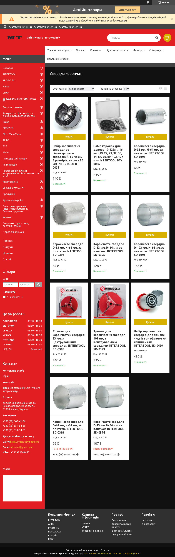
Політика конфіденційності (127, 553)
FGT (5, 146)
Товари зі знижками (93, 530)
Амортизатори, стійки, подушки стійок (16, 224)
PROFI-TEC (9, 80)
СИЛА (6, 92)
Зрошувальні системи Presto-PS (20, 100)
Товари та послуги (58, 50)
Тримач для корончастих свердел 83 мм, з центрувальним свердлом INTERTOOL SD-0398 (69, 340)
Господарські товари (15, 158)
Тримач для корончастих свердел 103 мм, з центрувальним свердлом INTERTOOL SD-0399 (109, 340)
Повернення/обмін (58, 59)
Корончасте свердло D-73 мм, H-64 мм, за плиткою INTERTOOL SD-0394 (108, 427)
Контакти (95, 50)
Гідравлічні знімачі (13, 232)
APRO (6, 140)
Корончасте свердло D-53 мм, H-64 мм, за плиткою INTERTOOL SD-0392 (68, 249)
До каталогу (148, 524)
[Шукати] (157, 38)
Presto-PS (53, 528)
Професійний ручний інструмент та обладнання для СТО (21, 173)
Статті (7, 259)
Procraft (52, 535)
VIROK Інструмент (13, 188)
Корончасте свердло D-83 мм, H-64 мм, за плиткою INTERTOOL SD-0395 (108, 249)
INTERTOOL (9, 74)
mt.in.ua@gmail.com (21, 447)
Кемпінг (7, 217)
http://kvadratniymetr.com (24, 441)
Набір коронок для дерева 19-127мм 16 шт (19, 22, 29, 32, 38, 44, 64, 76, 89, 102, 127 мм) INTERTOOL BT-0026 (108, 155)
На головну (148, 520)
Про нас (80, 50)
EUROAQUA (54, 531)
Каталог (8, 68)
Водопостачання (12, 107)
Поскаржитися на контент (97, 553)
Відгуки (8, 246)
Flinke (6, 86)
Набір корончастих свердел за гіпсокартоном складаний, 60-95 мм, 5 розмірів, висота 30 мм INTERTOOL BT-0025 (68, 156)
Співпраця (155, 50)
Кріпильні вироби (13, 200)
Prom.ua (105, 550)
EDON (6, 152)
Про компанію (119, 520)
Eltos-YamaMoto (12, 134)
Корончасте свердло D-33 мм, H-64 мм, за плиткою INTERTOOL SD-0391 (149, 151)
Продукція (9, 194)
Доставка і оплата (117, 50)
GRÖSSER (8, 128)
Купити (69, 136)
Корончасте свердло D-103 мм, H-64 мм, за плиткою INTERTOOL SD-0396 (149, 249)
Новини (8, 253)
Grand (6, 122)
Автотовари (10, 164)
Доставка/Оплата (122, 530)
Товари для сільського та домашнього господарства (19, 114)
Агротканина (10, 181)
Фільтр (137, 50)
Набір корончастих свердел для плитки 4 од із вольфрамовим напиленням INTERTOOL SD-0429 (150, 338)
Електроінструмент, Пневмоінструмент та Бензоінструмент (15, 209)
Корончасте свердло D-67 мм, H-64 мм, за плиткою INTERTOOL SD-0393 (68, 427)
